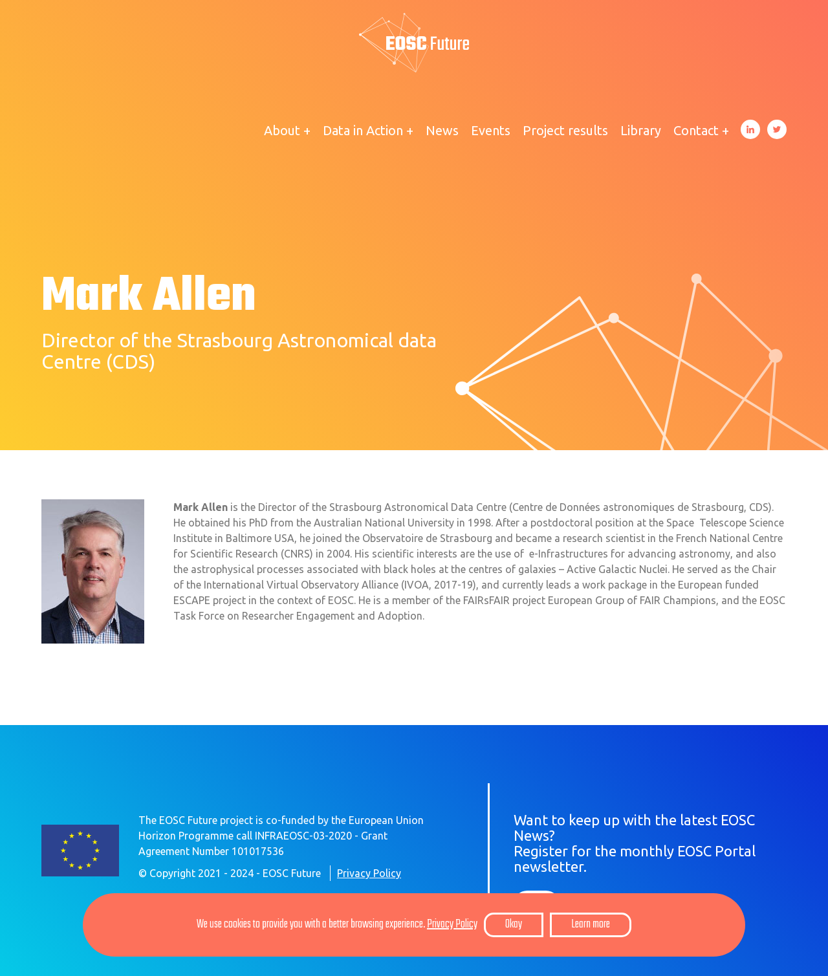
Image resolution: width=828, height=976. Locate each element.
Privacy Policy (369, 873)
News (442, 130)
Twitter (777, 129)
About (282, 130)
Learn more (590, 924)
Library (640, 130)
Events (490, 130)
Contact (696, 130)
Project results (565, 130)
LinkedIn (750, 129)
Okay (513, 924)
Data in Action (363, 130)
